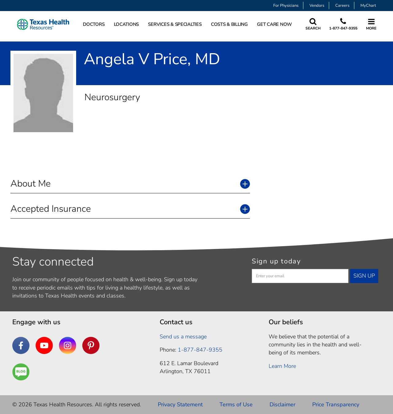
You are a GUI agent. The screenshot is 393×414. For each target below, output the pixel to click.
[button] (130, 183)
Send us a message (183, 336)
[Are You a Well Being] (20, 371)
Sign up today (276, 261)
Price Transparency (335, 404)
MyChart (368, 5)
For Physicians (285, 5)
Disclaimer (282, 404)
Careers (342, 5)
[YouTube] (44, 345)
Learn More (282, 366)
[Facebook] (20, 345)
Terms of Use (236, 404)
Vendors (316, 5)
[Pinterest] (90, 345)
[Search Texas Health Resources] (313, 24)
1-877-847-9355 (343, 28)
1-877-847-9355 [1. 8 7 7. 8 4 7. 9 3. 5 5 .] (200, 349)
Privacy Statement (180, 404)
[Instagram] (67, 345)
